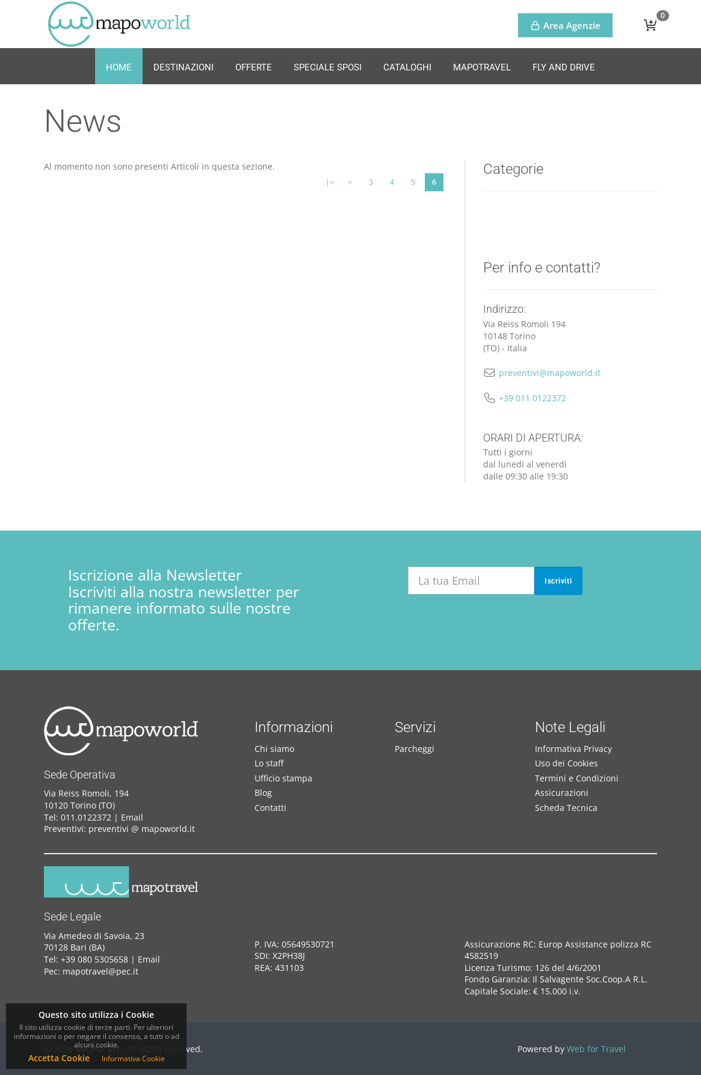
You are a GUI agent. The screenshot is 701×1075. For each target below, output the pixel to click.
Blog (263, 792)
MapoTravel (482, 67)
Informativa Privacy (573, 748)
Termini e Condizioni (577, 778)
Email (132, 817)
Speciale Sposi (328, 67)
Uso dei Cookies (566, 763)
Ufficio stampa (283, 778)
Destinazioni (183, 67)
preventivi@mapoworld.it (550, 372)
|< (330, 182)
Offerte (253, 67)
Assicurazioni (561, 792)
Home (119, 67)
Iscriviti (558, 581)
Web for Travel (596, 1049)
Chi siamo (274, 748)
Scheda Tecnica (566, 807)
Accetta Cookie (59, 1058)
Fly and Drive (564, 67)
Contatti (270, 807)
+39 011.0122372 (532, 398)
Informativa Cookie (133, 1058)
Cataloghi (407, 67)
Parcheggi (414, 748)
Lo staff (269, 763)
